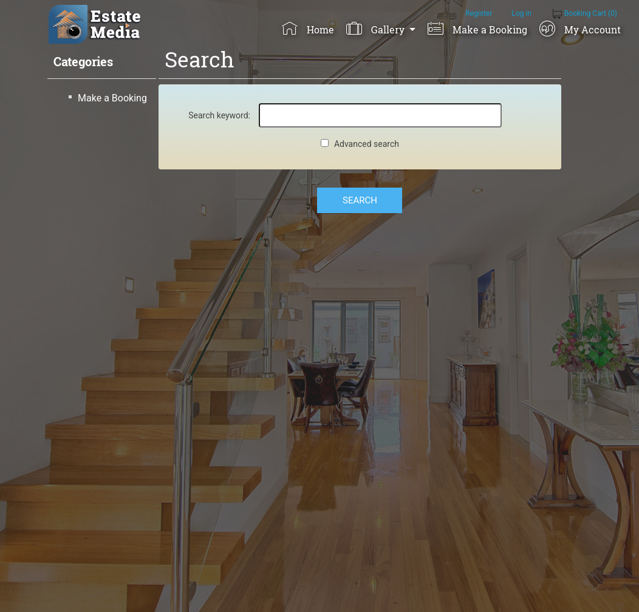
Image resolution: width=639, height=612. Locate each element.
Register (478, 13)
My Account (579, 28)
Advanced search (366, 144)
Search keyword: (219, 115)
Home (307, 28)
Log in (521, 13)
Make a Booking (477, 28)
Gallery (376, 28)
